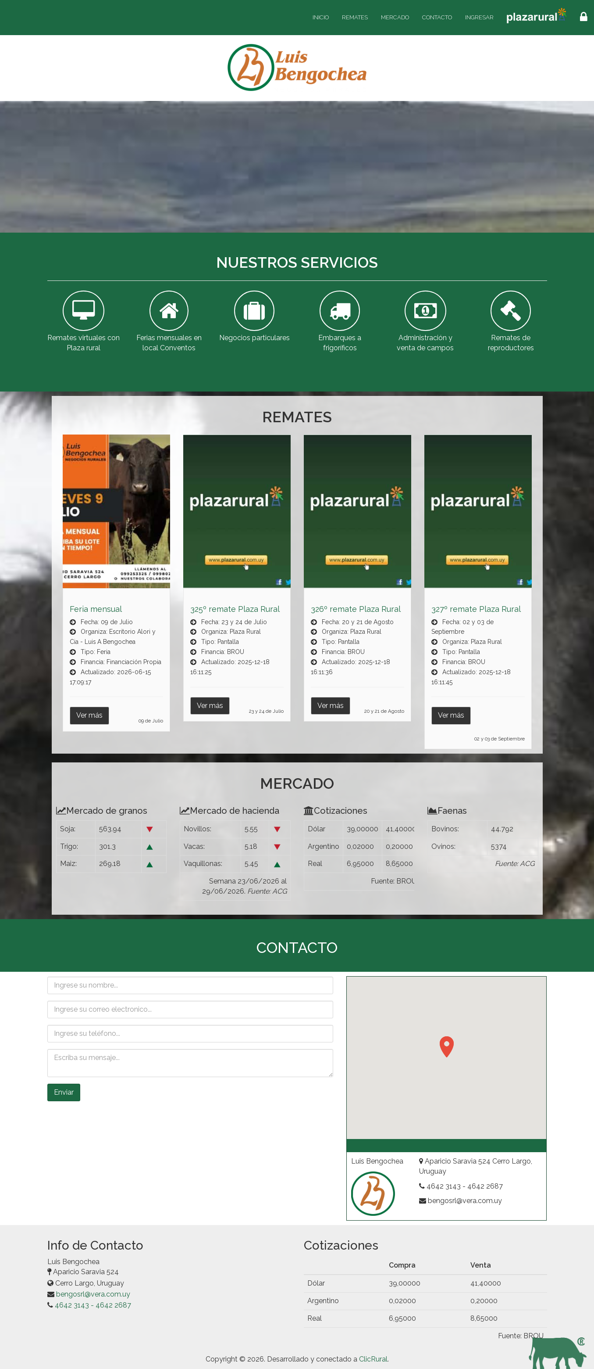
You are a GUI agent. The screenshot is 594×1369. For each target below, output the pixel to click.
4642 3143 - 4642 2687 (93, 1305)
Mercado (395, 17)
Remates (355, 17)
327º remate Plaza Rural (476, 609)
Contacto (437, 17)
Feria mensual (96, 609)
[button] (447, 1047)
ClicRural (373, 1359)
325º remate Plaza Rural (235, 609)
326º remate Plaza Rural (356, 609)
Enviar (64, 1092)
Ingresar (479, 17)
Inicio (321, 17)
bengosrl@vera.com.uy (93, 1294)
